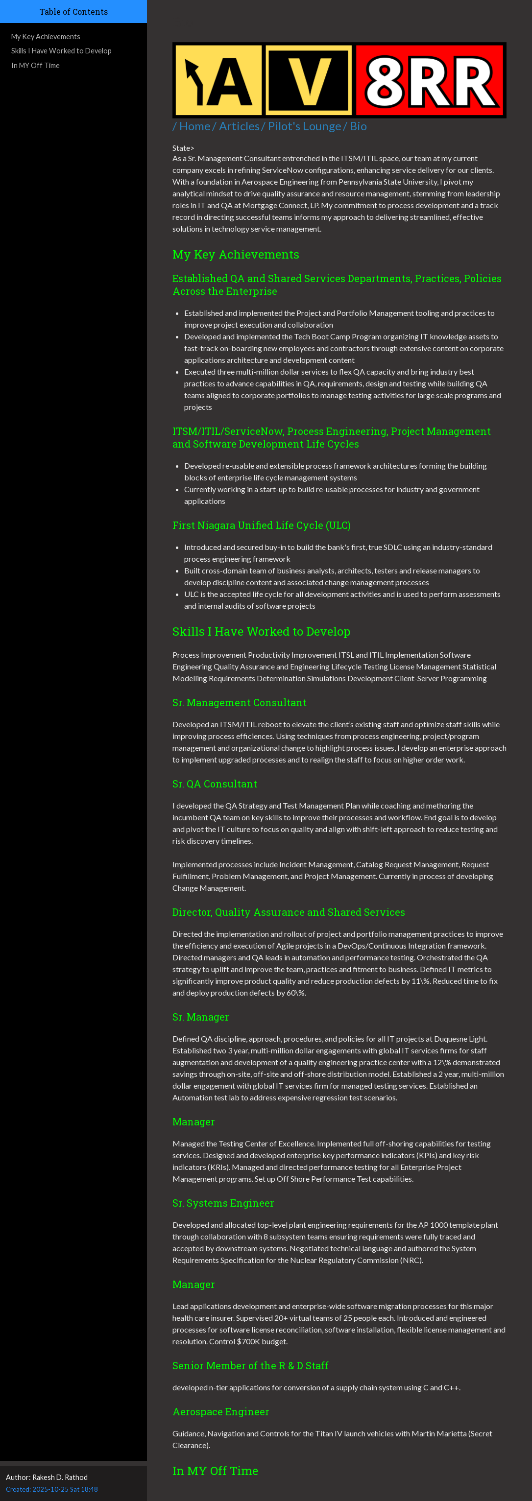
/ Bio (355, 126)
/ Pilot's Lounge (301, 126)
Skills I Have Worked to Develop (61, 51)
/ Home (191, 126)
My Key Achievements (45, 36)
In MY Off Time (35, 65)
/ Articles (236, 126)
